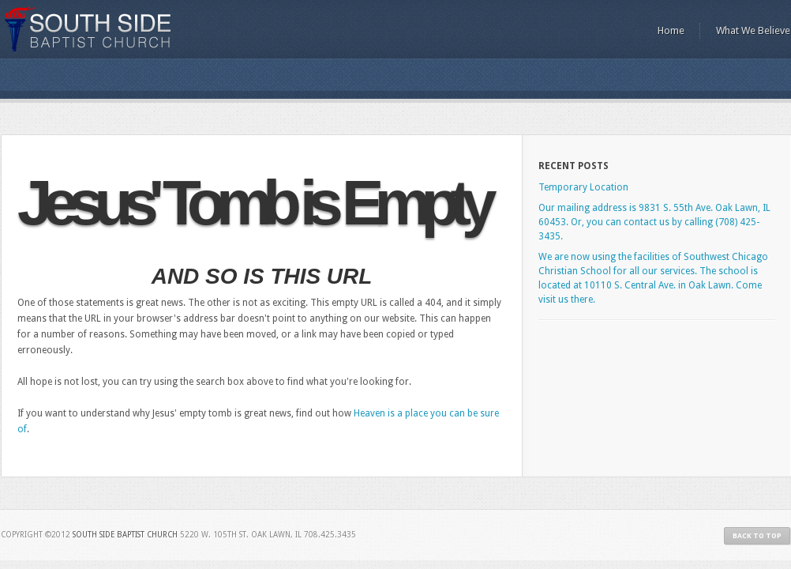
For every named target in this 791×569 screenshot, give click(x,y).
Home (671, 30)
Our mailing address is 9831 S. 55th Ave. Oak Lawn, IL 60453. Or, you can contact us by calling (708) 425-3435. (654, 222)
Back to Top (757, 536)
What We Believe (753, 30)
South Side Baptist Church (89, 29)
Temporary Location (583, 187)
